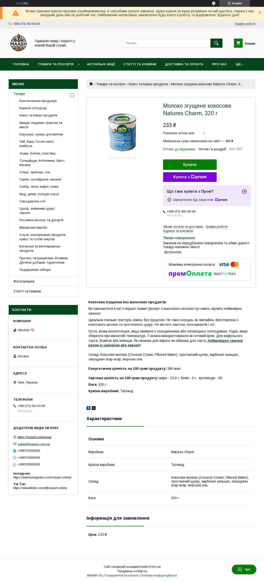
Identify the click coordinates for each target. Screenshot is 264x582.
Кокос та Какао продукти (148, 84)
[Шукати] (216, 43)
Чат (244, 569)
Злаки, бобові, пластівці (37, 153)
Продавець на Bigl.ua (132, 571)
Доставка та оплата (184, 64)
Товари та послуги (56, 64)
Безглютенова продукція (38, 101)
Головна (21, 64)
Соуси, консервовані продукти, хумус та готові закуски (42, 237)
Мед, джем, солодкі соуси (39, 194)
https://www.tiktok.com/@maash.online (40, 488)
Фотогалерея (23, 281)
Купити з (189, 177)
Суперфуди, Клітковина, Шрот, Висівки (42, 163)
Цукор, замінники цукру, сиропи (37, 211)
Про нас (219, 64)
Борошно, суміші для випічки (41, 134)
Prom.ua (154, 567)
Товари (19, 94)
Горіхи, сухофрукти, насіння (40, 179)
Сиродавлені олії (32, 201)
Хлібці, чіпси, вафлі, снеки (38, 186)
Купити (190, 165)
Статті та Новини (139, 64)
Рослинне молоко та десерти (41, 220)
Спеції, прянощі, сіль (34, 172)
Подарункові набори (35, 269)
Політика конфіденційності (159, 575)
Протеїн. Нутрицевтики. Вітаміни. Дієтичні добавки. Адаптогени (43, 260)
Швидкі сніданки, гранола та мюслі (40, 125)
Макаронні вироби (33, 227)
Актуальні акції (101, 64)
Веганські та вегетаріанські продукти (39, 248)
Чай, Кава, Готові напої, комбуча (37, 144)
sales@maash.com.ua (34, 444)
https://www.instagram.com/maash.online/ (42, 477)
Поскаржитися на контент (121, 575)
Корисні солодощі (33, 108)
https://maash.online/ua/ (34, 437)
